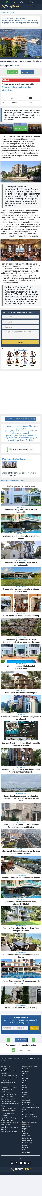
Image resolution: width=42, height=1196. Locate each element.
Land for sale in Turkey (8, 1100)
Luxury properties (7, 1088)
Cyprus (24, 1086)
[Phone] (7, 2)
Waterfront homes (7, 1095)
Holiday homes (6, 1091)
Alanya (24, 1079)
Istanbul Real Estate (7, 12)
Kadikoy (25, 1146)
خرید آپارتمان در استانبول (9, 1116)
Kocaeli (24, 1089)
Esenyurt (25, 1144)
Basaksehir (26, 1135)
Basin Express (27, 1137)
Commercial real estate (9, 1086)
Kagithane (25, 1128)
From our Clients (28, 1113)
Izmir (24, 1075)
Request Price (27, 71)
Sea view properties (7, 1098)
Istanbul (25, 1068)
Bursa (24, 1084)
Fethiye (24, 1091)
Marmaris (25, 1096)
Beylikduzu (26, 1125)
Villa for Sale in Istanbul (9, 1074)
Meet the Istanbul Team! (14, 457)
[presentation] (2, 42)
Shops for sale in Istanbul (9, 1077)
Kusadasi (25, 1070)
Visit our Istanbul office (30, 1104)
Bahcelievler (26, 1151)
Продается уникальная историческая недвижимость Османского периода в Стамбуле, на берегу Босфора (21, 436)
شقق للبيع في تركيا (7, 1119)
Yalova (24, 1093)
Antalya (24, 1072)
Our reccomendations (8, 1093)
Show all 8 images (21, 127)
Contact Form (27, 1111)
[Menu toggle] (34, 7)
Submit (20, 341)
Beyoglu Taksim (27, 1139)
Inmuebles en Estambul (9, 1130)
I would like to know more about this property (20, 417)
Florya (24, 1130)
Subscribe (34, 1027)
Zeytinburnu (26, 1132)
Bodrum (25, 1077)
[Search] (14, 2)
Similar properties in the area (12, 479)
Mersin (24, 1082)
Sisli (23, 1149)
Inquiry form (26, 1101)
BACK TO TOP (35, 1057)
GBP (32, 2)
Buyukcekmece (27, 1142)
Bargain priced (6, 1079)
